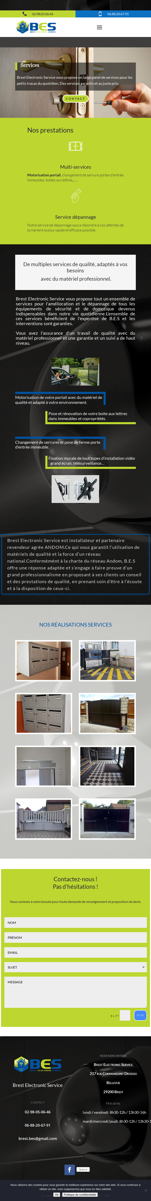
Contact (75, 98)
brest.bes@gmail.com (38, 1138)
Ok (56, 1194)
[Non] (146, 1190)
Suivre (83, 1169)
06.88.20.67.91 (118, 14)
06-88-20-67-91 (38, 1125)
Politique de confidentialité (80, 1194)
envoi (140, 1015)
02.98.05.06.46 (42, 14)
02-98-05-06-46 (38, 1111)
